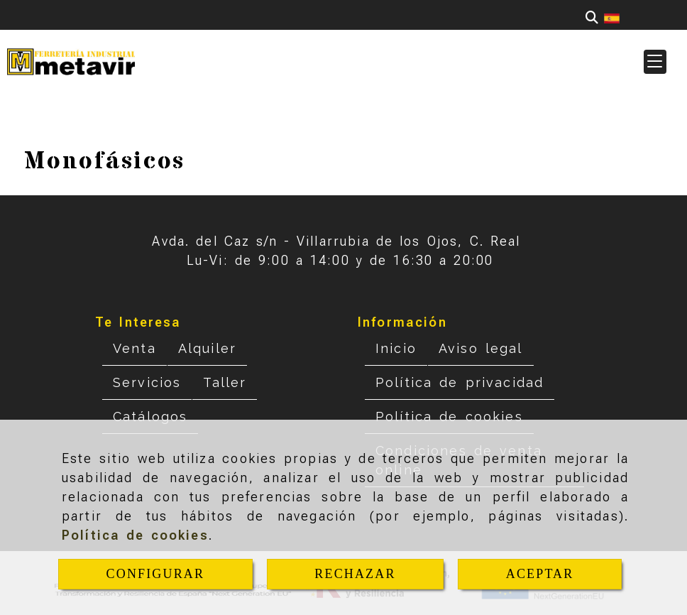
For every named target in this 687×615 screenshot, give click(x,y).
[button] (655, 62)
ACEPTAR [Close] (540, 574)
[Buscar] (592, 17)
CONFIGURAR (155, 574)
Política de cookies (135, 535)
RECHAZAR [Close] (354, 574)
